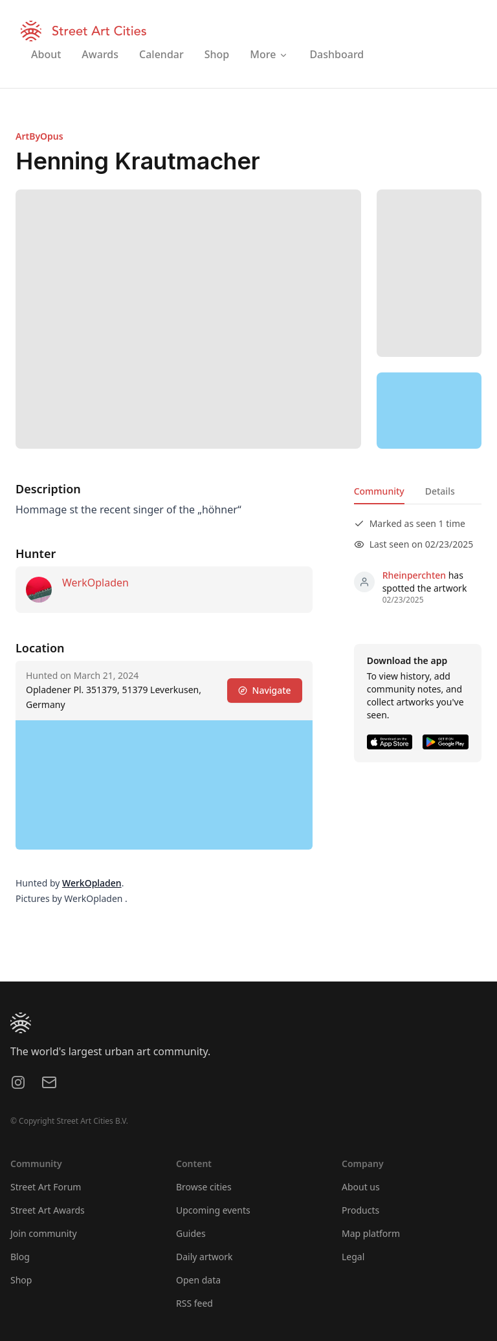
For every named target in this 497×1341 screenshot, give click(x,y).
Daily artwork (204, 1256)
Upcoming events (213, 1210)
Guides (191, 1233)
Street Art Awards (47, 1210)
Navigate (264, 690)
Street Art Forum (45, 1187)
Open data (198, 1280)
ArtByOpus (39, 136)
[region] (429, 410)
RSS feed (194, 1303)
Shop (21, 1280)
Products (360, 1210)
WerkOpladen (95, 582)
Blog (20, 1256)
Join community (43, 1233)
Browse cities (204, 1187)
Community (379, 491)
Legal (353, 1256)
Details (440, 491)
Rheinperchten (414, 575)
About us (361, 1187)
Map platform (371, 1233)
